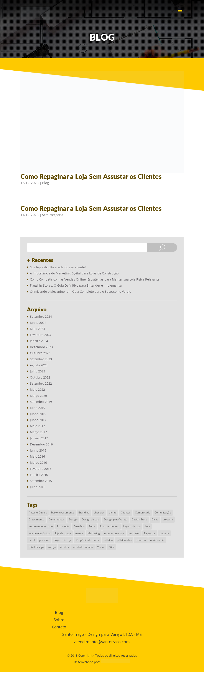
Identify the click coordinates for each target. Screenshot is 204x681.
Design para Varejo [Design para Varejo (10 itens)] (115, 519)
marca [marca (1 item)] (79, 533)
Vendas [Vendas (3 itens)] (64, 547)
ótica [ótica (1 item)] (112, 547)
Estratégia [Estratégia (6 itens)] (63, 526)
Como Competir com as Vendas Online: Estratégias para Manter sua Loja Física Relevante (95, 279)
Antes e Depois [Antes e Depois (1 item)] (38, 512)
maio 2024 (37, 329)
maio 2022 (37, 389)
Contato (59, 627)
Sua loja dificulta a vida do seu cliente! (58, 267)
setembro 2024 (41, 316)
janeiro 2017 (39, 438)
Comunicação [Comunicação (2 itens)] (163, 512)
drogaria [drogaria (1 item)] (168, 519)
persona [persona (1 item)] (44, 540)
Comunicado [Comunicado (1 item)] (142, 512)
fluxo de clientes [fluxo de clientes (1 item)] (109, 526)
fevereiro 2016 (40, 469)
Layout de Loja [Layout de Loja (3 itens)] (132, 526)
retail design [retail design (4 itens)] (36, 547)
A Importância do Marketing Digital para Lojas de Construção (74, 273)
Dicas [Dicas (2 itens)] (154, 519)
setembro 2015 (41, 481)
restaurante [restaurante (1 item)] (157, 540)
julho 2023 (37, 371)
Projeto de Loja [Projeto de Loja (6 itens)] (63, 540)
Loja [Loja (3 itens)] (147, 526)
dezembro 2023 (41, 347)
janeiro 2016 (39, 475)
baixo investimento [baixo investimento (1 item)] (62, 512)
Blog (45, 183)
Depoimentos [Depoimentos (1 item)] (56, 519)
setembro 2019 (41, 402)
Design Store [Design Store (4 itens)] (139, 519)
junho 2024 (38, 323)
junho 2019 (38, 414)
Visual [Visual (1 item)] (100, 547)
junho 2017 (38, 420)
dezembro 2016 (41, 444)
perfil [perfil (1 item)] (32, 540)
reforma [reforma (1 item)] (141, 540)
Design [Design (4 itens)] (73, 519)
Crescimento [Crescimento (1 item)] (36, 519)
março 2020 (38, 396)
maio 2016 (37, 456)
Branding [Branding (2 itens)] (83, 512)
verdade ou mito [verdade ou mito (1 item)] (83, 547)
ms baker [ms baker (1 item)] (134, 533)
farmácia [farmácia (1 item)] (79, 526)
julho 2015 (37, 487)
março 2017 (38, 432)
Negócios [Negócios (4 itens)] (149, 533)
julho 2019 (37, 408)
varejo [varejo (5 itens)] (52, 547)
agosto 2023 (39, 365)
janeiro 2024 (39, 341)
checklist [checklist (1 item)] (99, 512)
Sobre (59, 619)
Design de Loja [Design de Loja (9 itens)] (91, 519)
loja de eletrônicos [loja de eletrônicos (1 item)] (40, 533)
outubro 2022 (40, 377)
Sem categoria (52, 215)
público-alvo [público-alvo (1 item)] (124, 540)
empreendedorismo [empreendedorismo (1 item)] (41, 526)
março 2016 (38, 462)
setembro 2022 (41, 383)
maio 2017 (37, 426)
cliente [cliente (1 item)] (113, 512)
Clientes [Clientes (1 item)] (126, 512)
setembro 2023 (41, 359)
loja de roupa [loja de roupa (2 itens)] (63, 533)
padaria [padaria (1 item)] (164, 533)
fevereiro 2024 (40, 335)
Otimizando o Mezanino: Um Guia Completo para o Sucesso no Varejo (80, 291)
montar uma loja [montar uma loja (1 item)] (114, 533)
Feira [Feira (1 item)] (92, 526)
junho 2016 (38, 450)
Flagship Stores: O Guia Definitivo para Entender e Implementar (76, 285)
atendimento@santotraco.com (102, 641)
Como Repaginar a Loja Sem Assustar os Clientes (90, 176)
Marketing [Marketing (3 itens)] (93, 533)
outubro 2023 (40, 353)
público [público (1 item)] (108, 540)
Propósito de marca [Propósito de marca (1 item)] (88, 540)
